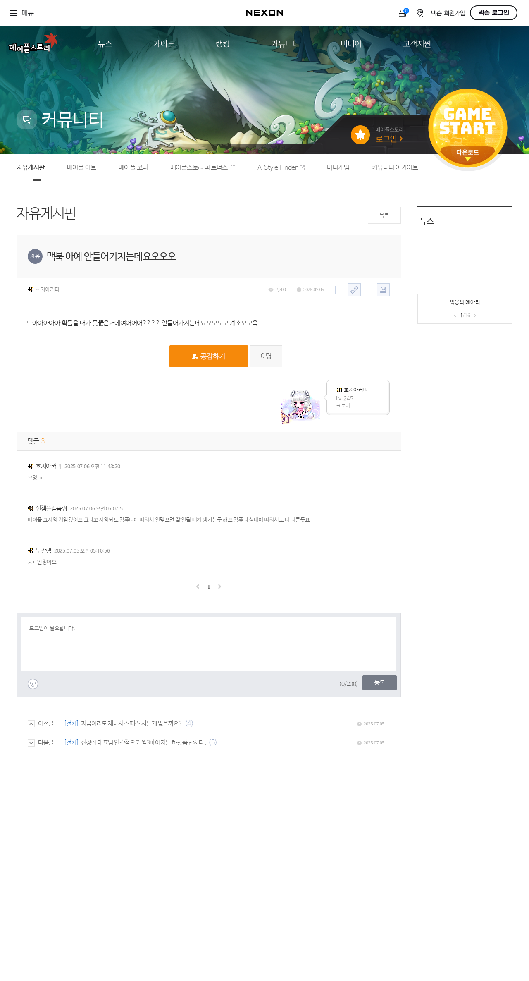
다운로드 (468, 155)
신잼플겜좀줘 (51, 508)
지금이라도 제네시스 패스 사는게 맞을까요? (132, 723)
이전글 (41, 723)
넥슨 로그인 (493, 13)
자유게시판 (31, 168)
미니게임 (338, 168)
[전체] (71, 723)
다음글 (41, 742)
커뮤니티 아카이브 (395, 168)
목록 (384, 215)
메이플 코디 (133, 168)
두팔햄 (43, 550)
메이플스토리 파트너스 (202, 168)
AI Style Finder (281, 168)
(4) (189, 723)
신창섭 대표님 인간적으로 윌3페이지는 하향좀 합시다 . (144, 742)
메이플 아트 (81, 168)
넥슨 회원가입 (448, 13)
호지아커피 (44, 289)
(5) (212, 743)
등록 (379, 683)
